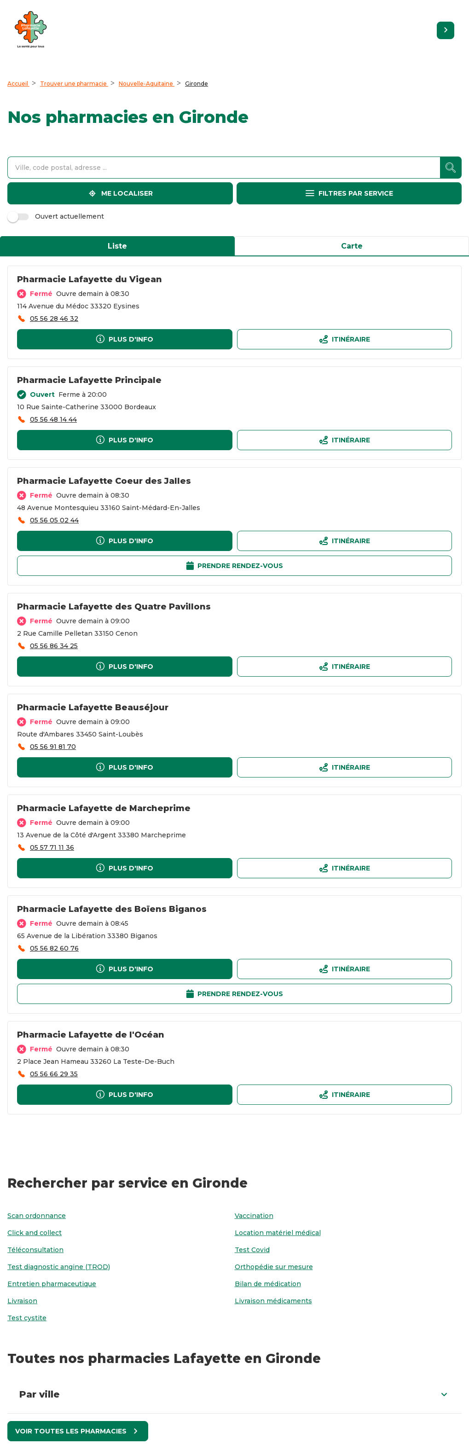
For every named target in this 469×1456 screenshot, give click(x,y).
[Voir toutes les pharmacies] (77, 1431)
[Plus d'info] (124, 339)
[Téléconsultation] (35, 1250)
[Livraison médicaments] (273, 1301)
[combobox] (223, 168)
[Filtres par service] (349, 193)
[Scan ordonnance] (36, 1216)
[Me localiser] (120, 193)
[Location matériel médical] (278, 1233)
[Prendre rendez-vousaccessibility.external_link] (234, 566)
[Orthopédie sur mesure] (274, 1267)
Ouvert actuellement (57, 216)
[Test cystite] (26, 1318)
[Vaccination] (254, 1216)
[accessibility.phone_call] (47, 319)
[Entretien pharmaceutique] (51, 1284)
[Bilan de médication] (268, 1284)
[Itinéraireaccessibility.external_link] (344, 339)
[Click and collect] (34, 1233)
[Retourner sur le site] (445, 30)
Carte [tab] (352, 246)
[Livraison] (22, 1301)
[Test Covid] (252, 1250)
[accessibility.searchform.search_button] (451, 168)
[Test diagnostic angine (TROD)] (58, 1267)
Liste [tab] (117, 246)
